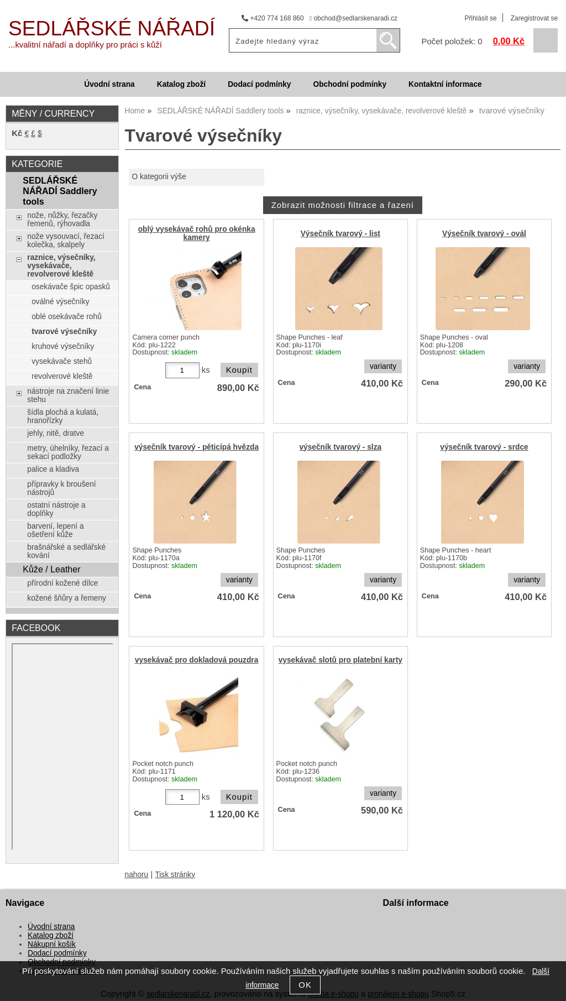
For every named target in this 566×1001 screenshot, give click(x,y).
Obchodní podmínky (349, 84)
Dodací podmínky (259, 84)
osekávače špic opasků (71, 287)
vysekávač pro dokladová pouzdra (196, 660)
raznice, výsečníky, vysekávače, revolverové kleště (61, 265)
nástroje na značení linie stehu (68, 395)
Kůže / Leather (51, 569)
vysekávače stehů (62, 361)
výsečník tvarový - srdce (484, 447)
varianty (383, 366)
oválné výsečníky (60, 302)
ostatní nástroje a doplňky (56, 509)
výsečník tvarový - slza (340, 447)
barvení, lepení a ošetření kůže (55, 530)
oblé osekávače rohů (67, 316)
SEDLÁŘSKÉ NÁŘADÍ (111, 28)
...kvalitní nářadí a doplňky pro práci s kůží (85, 44)
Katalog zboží (181, 84)
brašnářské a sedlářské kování (66, 551)
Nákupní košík (52, 944)
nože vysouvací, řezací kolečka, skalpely (65, 240)
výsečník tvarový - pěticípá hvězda (196, 447)
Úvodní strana (109, 84)
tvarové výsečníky (64, 331)
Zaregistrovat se (534, 18)
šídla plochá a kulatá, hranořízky (62, 416)
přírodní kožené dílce (62, 583)
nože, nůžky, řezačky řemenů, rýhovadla (62, 219)
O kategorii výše (159, 177)
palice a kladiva (53, 469)
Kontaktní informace (445, 84)
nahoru (137, 874)
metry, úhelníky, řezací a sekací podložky (67, 452)
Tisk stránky (175, 874)
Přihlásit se (480, 18)
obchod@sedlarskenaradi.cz (353, 18)
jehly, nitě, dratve (55, 433)
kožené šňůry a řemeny (66, 598)
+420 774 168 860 (272, 18)
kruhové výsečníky (63, 346)
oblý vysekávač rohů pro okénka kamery (196, 233)
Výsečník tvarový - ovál (484, 234)
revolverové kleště (62, 376)
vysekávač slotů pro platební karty (340, 660)
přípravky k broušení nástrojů (61, 488)
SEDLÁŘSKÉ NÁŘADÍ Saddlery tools (60, 190)
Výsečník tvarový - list (340, 234)
